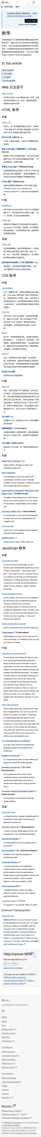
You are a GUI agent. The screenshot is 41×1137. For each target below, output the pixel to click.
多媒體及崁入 (7, 206)
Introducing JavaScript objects (14, 653)
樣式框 (4, 333)
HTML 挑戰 (6, 181)
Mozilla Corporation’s (13, 1123)
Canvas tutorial (8, 526)
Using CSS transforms (11, 461)
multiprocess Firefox (15, 944)
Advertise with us (8, 1033)
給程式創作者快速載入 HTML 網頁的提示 (18, 262)
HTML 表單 (6, 244)
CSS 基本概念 (7, 288)
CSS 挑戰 (5, 443)
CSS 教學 (6, 77)
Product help (7, 1041)
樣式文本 (5, 354)
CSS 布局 (5, 386)
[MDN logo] (6, 1000)
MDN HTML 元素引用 (10, 137)
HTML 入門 (6, 122)
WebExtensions (8, 916)
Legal (23, 1114)
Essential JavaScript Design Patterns (18, 791)
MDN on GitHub (8, 1067)
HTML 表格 (6, 220)
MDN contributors (19, 977)
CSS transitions (8, 473)
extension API (9, 929)
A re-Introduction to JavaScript (16, 741)
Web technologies (9, 1078)
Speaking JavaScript (11, 767)
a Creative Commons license (25, 1133)
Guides (4, 1086)
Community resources (10, 1056)
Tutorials (5, 1090)
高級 (4, 238)
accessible (7, 227)
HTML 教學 (7, 74)
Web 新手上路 (7, 93)
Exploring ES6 (8, 850)
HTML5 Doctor (8, 538)
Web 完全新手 (8, 70)
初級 (4, 116)
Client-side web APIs (10, 705)
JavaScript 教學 (9, 81)
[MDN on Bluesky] (7, 1011)
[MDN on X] (11, 1011)
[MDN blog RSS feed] (18, 1011)
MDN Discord (7, 1063)
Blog (3, 1025)
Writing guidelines (8, 1059)
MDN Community (8, 1052)
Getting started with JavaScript (14, 624)
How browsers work (10, 886)
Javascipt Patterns (10, 862)
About (4, 1021)
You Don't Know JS (10, 827)
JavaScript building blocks (12, 594)
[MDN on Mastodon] (15, 1011)
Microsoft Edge (18, 938)
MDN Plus (6, 1037)
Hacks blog (6, 1097)
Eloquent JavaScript (11, 755)
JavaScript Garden (10, 839)
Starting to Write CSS (11, 511)
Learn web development (11, 1082)
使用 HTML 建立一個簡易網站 (13, 149)
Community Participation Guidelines (16, 1118)
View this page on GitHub (14, 980)
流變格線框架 (7, 428)
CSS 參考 (5, 416)
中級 (4, 200)
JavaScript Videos (9, 901)
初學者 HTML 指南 (9, 167)
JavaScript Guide (8, 812)
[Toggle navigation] (38, 2)
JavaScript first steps (10, 561)
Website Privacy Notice (11, 1111)
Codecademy (7, 632)
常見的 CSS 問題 (8, 371)
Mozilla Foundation (12, 1125)
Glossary (5, 1094)
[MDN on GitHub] (3, 1011)
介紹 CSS (5, 312)
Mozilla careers (8, 1029)
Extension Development (16, 910)
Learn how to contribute (13, 968)
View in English (31, 21)
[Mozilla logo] (9, 1105)
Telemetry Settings (9, 1114)
